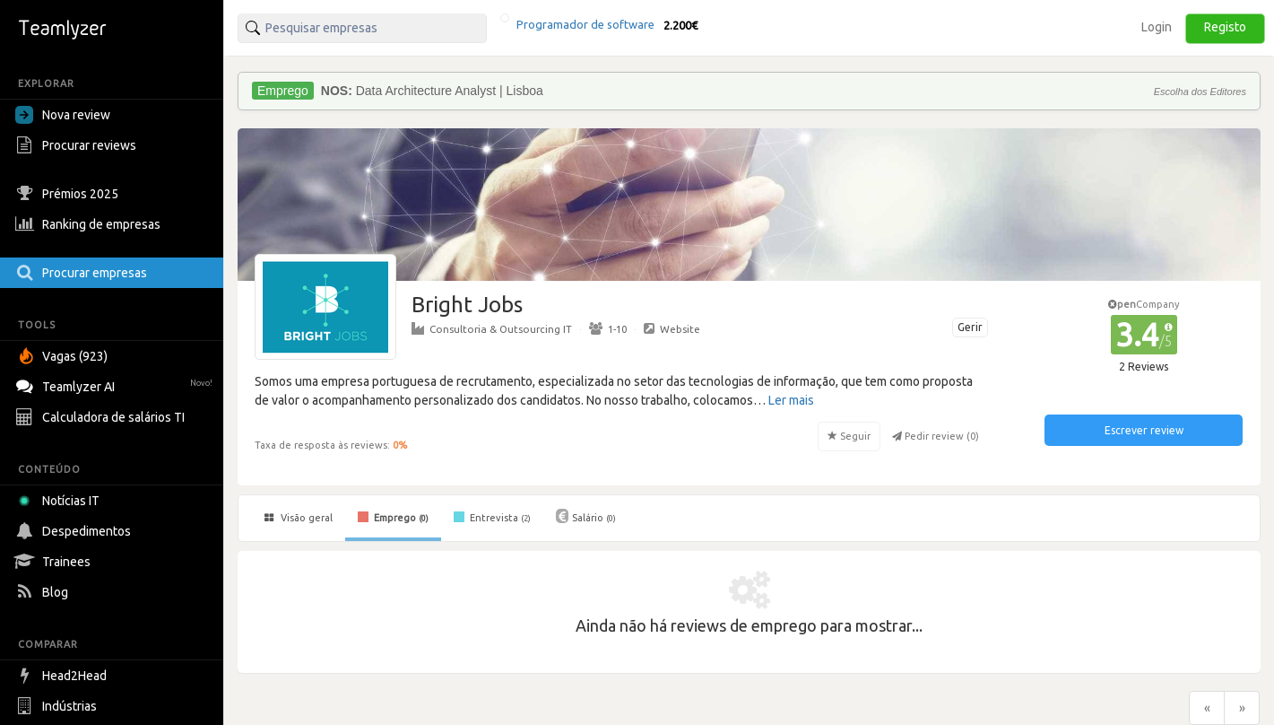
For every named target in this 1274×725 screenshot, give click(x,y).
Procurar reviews (78, 145)
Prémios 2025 (69, 194)
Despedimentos (75, 531)
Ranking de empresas (90, 224)
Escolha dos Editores (1200, 91)
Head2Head (63, 675)
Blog (44, 592)
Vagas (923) (64, 356)
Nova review (62, 115)
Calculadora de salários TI (102, 417)
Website (672, 328)
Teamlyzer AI (116, 384)
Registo (1225, 27)
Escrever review (1144, 430)
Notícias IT (61, 501)
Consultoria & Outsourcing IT (492, 328)
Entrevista (492, 517)
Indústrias (58, 706)
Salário (586, 516)
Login (1156, 27)
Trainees (55, 562)
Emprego (393, 517)
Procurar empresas (83, 273)
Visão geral (298, 517)
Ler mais (791, 400)
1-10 (608, 328)
